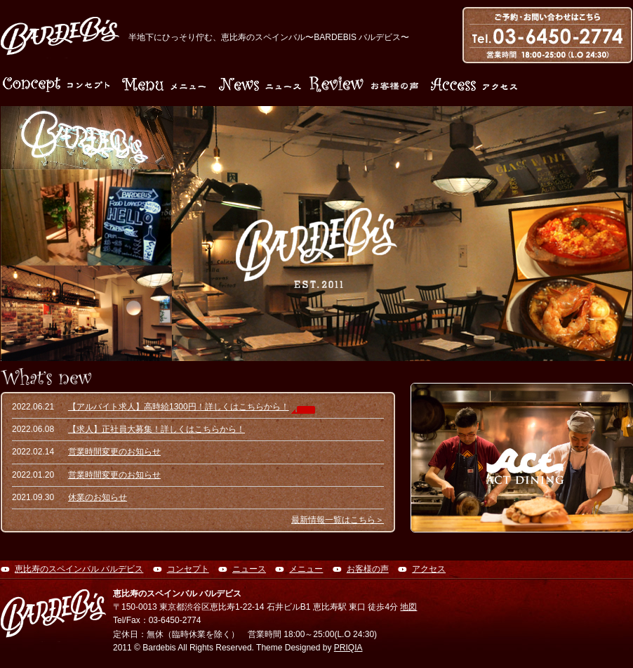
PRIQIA (348, 648)
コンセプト (188, 569)
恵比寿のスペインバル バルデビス (79, 569)
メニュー (306, 569)
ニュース (249, 569)
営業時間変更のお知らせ (114, 452)
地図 (408, 607)
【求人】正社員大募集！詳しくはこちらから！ (156, 429)
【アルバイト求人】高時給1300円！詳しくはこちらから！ (178, 407)
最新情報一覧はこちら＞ (337, 520)
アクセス (429, 569)
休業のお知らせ (97, 497)
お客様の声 (368, 569)
